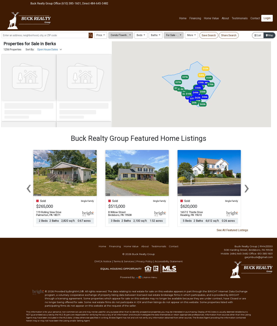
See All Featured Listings (232, 230)
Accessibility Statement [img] (169, 261)
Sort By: (30, 49)
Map (269, 35)
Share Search (228, 35)
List (257, 35)
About (225, 18)
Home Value (211, 18)
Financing (195, 18)
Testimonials (240, 18)
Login (267, 18)
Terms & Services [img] (124, 261)
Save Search (209, 35)
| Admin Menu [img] (150, 277)
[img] (129, 277)
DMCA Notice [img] (102, 261)
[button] (100, 35)
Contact (173, 246)
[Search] (45, 35)
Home (183, 18)
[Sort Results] (49, 49)
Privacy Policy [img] (144, 261)
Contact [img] (255, 18)
